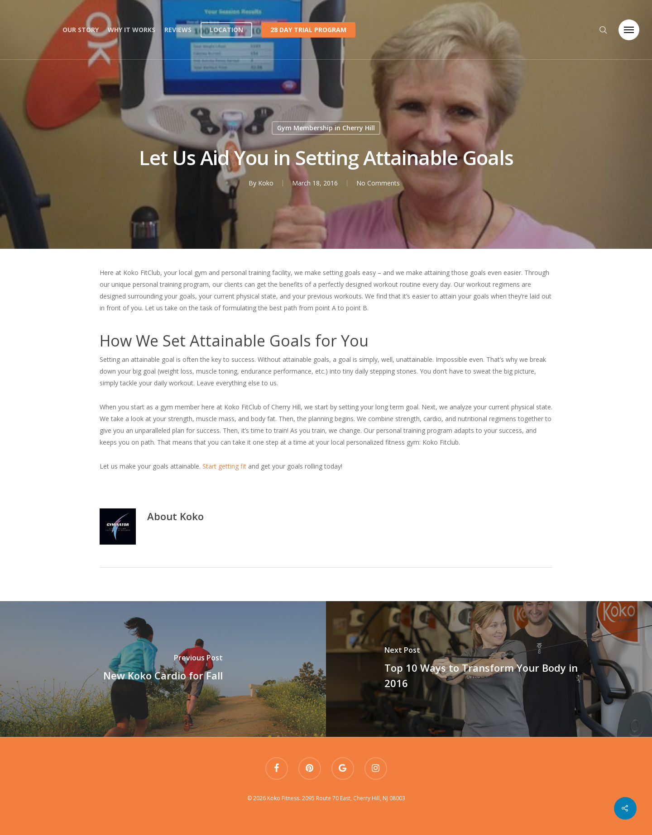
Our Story (80, 29)
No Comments (377, 183)
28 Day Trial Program (308, 29)
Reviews (178, 29)
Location (226, 29)
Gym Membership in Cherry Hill (326, 127)
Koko (265, 183)
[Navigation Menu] (628, 30)
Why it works (131, 29)
